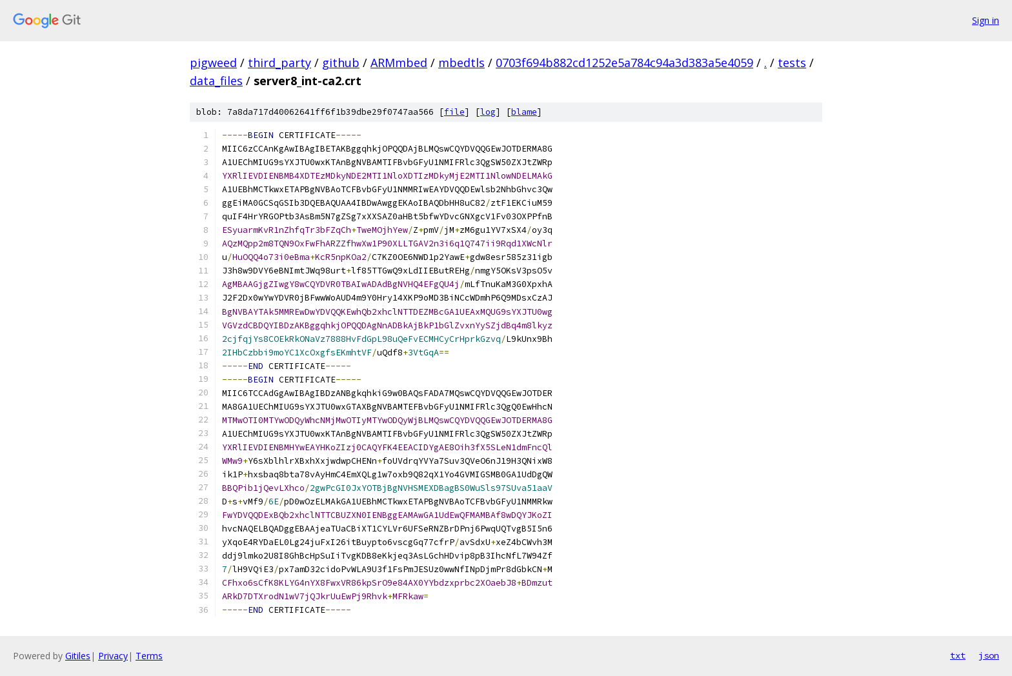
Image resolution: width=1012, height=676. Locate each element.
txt (958, 655)
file (454, 111)
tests (792, 62)
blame (524, 111)
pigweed (213, 62)
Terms (149, 656)
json (988, 655)
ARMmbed (398, 62)
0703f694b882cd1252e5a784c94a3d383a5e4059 (624, 62)
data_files (216, 80)
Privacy (113, 656)
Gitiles (77, 656)
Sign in (985, 20)
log (488, 111)
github (340, 62)
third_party (279, 62)
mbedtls (461, 62)
